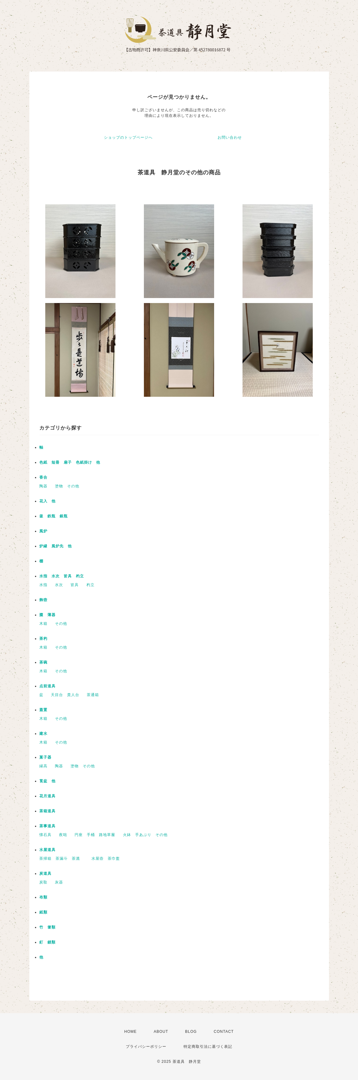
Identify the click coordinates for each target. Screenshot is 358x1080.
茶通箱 (93, 695)
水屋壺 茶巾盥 (107, 858)
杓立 (90, 585)
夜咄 (63, 835)
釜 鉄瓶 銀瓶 (53, 516)
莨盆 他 (47, 781)
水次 (59, 585)
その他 (61, 623)
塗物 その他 (67, 486)
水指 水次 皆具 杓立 (61, 576)
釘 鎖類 (47, 942)
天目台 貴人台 (65, 695)
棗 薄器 (47, 615)
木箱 (43, 623)
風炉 (43, 531)
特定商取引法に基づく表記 (208, 1046)
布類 (43, 897)
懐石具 (45, 835)
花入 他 (47, 501)
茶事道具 (47, 826)
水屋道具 (47, 850)
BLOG (191, 1031)
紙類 (43, 912)
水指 (43, 585)
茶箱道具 (47, 811)
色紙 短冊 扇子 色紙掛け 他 (69, 462)
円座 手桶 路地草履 (95, 835)
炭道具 (45, 873)
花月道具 (47, 796)
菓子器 (45, 757)
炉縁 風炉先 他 (55, 546)
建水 (43, 733)
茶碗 (43, 662)
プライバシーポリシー (146, 1046)
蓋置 (43, 710)
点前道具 (47, 686)
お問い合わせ (230, 137)
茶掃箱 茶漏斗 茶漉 (61, 858)
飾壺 (43, 600)
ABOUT (161, 1031)
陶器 (43, 486)
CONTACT (224, 1031)
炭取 (43, 882)
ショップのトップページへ (128, 137)
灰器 (61, 882)
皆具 (75, 585)
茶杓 (43, 638)
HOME (130, 1031)
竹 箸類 (47, 927)
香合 (43, 477)
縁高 (43, 766)
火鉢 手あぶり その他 (145, 835)
